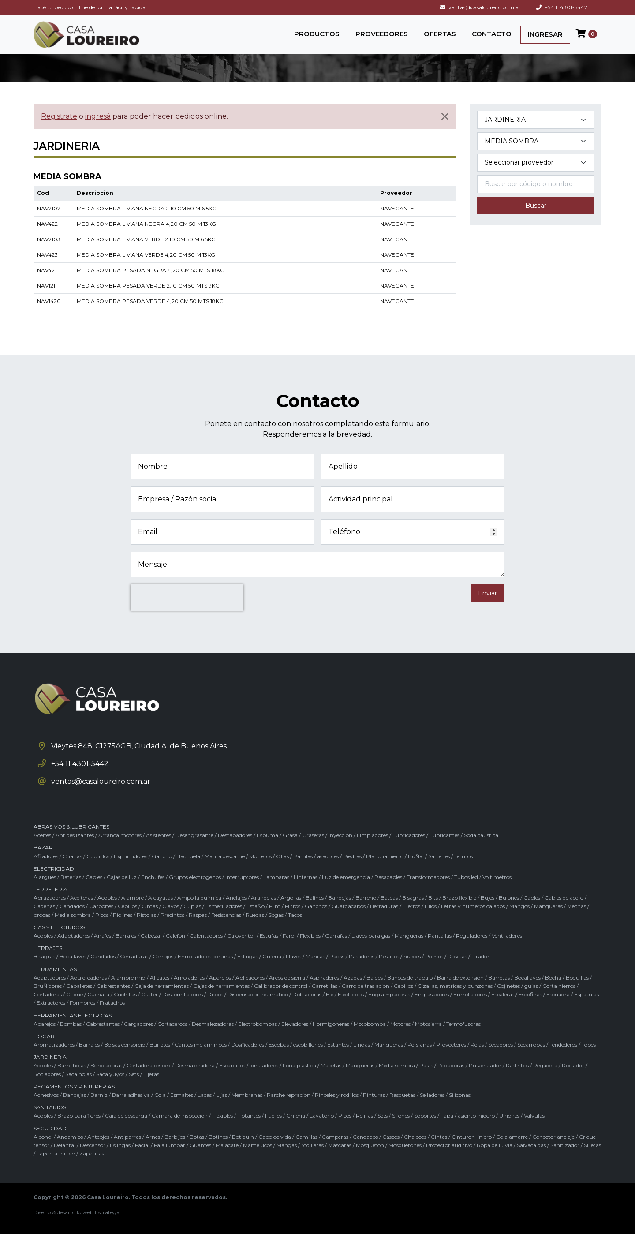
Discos (215, 994)
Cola (160, 1095)
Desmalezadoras (213, 1024)
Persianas (419, 1044)
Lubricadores (408, 835)
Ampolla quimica (199, 897)
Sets (134, 1074)
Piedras (352, 856)
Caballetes (79, 986)
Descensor (92, 1145)
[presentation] (187, 597)
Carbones (101, 906)
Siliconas (460, 1095)
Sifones (401, 1115)
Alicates (159, 977)
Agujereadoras (88, 977)
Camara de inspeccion (180, 1115)
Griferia (271, 956)
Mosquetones (405, 1145)
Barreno (365, 897)
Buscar (535, 205)
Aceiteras (81, 897)
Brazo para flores (79, 1115)
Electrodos (351, 994)
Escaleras (502, 994)
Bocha (553, 977)
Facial (142, 1145)
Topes (589, 1044)
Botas (197, 1136)
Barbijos (174, 1136)
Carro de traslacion (365, 986)
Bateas (389, 897)
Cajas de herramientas (221, 986)
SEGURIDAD (50, 1128)
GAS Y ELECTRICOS (59, 927)
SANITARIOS (50, 1107)
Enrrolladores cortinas (205, 956)
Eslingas (247, 956)
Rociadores (47, 1074)
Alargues (45, 877)
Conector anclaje (553, 1136)
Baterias (70, 877)
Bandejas (339, 897)
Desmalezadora (195, 1065)
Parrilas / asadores (316, 856)
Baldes (374, 977)
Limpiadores (372, 835)
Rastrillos (517, 1065)
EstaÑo (256, 906)
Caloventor (241, 935)
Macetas (331, 1065)
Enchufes (152, 877)
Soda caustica (481, 835)
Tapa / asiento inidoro (468, 1115)
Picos (101, 915)
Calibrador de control (280, 986)
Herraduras (384, 906)
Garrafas (336, 935)
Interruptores (242, 877)
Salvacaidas (531, 1145)
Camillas (306, 1136)
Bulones (509, 897)
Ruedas (255, 915)
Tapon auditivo (56, 1153)
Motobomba (370, 1024)
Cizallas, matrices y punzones (455, 986)
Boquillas (577, 977)
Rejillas (364, 1115)
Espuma (267, 835)
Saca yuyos (110, 1074)
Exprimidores (130, 856)
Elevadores (294, 1024)
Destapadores (235, 835)
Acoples (107, 897)
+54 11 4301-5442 (561, 7)
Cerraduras (134, 956)
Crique (74, 994)
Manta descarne (225, 856)
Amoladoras (189, 977)
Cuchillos (97, 856)
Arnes (153, 1136)
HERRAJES (48, 948)
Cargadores (138, 1024)
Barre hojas (71, 1065)
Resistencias (226, 915)
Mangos (519, 906)
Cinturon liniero (472, 1136)
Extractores (51, 1002)
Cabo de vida (274, 1136)
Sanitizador (564, 1145)
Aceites (42, 835)
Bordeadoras (106, 1065)
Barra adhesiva (131, 1095)
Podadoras (450, 1065)
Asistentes (158, 835)
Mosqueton (370, 1145)
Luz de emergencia (346, 877)
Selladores (432, 1095)
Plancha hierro (384, 856)
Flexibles (310, 935)
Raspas (198, 915)
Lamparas (276, 877)
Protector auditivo (449, 1145)
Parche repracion (288, 1095)
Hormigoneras (331, 1024)
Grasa (290, 835)
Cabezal (151, 935)
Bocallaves (73, 956)
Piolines (122, 915)
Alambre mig (128, 977)
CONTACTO (492, 34)
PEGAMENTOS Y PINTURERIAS (74, 1086)
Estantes (338, 1044)
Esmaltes (181, 1095)
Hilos (431, 906)
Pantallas (440, 935)
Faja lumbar (169, 1145)
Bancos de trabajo (410, 977)
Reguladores (471, 935)
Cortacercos (172, 1024)
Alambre (132, 897)
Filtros (292, 906)
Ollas (282, 856)
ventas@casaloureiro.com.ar (480, 7)
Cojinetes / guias (517, 986)
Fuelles (273, 1115)
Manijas (315, 956)
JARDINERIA (50, 1057)
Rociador (573, 1065)
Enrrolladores (470, 994)
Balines (315, 897)
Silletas (592, 1145)
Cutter (149, 994)
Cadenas (44, 906)
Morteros (260, 856)
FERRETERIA (50, 889)
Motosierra (428, 1024)
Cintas (150, 906)
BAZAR (43, 847)
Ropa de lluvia (494, 1145)
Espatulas (586, 994)
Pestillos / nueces (400, 956)
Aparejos (220, 977)
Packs (336, 956)
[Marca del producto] (535, 163)
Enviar (487, 593)
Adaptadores (73, 935)
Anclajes (236, 897)
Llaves (293, 956)
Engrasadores (432, 994)
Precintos (172, 915)
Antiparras (127, 1136)
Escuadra (558, 994)
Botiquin (243, 1136)
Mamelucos (257, 1145)
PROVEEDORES (381, 34)
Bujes (487, 897)
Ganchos (316, 906)
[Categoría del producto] (535, 120)
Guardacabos (349, 906)
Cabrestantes (113, 986)
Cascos (391, 1136)
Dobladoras (306, 994)
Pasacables (388, 877)
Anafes (102, 935)
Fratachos (112, 1002)
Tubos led (466, 877)
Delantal (64, 1145)
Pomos (434, 956)
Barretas (499, 977)
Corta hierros (558, 986)
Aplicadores (250, 977)
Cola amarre (512, 1136)
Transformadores (428, 877)
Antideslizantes (75, 835)
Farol (289, 935)
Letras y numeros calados (473, 906)
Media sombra (73, 915)
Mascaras (339, 1145)
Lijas (221, 1095)
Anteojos (98, 1136)
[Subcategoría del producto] (535, 141)
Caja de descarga (126, 1115)
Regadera (545, 1065)
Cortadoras (48, 994)
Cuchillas (125, 994)
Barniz (99, 1095)
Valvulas (534, 1115)
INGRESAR (545, 34)
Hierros (411, 906)
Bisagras (413, 897)
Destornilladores (182, 994)
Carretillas (324, 986)
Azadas (353, 977)
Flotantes (249, 1115)
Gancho (162, 856)
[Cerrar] (445, 116)
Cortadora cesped (149, 1065)
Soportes (425, 1115)
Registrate (59, 116)
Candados (72, 906)
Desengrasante (194, 835)
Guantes (200, 1145)
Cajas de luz (122, 877)
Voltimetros (497, 877)
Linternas (306, 877)
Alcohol (43, 1136)
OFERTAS (440, 34)
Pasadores (361, 956)
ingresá (98, 116)
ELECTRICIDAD (54, 868)
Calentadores (206, 935)
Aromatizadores (54, 1044)
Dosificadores (247, 1044)
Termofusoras (463, 1024)
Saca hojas (78, 1074)
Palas (426, 1065)
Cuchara (98, 994)
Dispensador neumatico (258, 994)
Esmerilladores (223, 906)
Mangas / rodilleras (300, 1145)
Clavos (170, 906)
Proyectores (451, 1044)
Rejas (477, 1044)
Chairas (72, 856)
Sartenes (439, 856)
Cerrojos (163, 956)
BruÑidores (48, 986)
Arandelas (263, 897)
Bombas (71, 1024)
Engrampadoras (389, 994)
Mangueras (548, 906)
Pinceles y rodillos (337, 1095)
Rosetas (457, 956)
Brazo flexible (459, 897)
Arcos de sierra (287, 977)
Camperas (335, 1136)
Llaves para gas (370, 935)
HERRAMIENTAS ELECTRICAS (73, 1015)
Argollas (290, 897)
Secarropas (531, 1044)
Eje (329, 994)
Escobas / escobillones (296, 1044)
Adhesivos (46, 1095)
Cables (94, 877)
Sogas (276, 915)
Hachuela (188, 856)
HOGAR (44, 1036)
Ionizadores (264, 1065)
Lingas (361, 1044)
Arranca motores (120, 835)
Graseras (313, 835)
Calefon (175, 935)
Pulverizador (485, 1065)
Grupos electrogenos (195, 877)
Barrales (126, 935)
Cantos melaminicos (201, 1044)
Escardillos (232, 1065)
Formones (82, 1002)
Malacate (227, 1145)
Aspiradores (324, 977)
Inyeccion (340, 835)
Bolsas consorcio (124, 1044)
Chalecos (415, 1136)
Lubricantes (444, 835)
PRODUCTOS (317, 34)
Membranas (247, 1095)
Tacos (295, 915)
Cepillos (127, 906)
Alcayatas (160, 897)
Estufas (269, 935)
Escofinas (530, 994)
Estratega (107, 1212)
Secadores (500, 1044)
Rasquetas (402, 1095)
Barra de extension (460, 977)
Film (274, 906)
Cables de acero (564, 897)
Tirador (480, 956)
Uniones (509, 1115)
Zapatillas (91, 1153)
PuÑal (416, 856)
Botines (218, 1136)
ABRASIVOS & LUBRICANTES (71, 826)
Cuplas (192, 906)
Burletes (159, 1044)
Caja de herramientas (161, 986)
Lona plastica (299, 1065)
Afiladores (46, 856)
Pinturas (374, 1095)
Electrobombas (257, 1024)
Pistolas (146, 915)
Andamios (70, 1136)
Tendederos (563, 1044)
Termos (463, 856)
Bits (433, 897)
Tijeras (151, 1074)
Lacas (205, 1095)
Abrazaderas (50, 897)
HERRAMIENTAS (55, 969)
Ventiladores (507, 935)
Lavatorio (322, 1115)
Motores (400, 1024)
